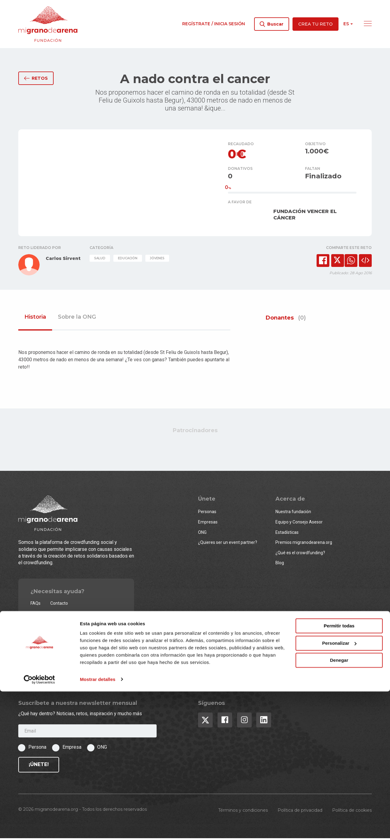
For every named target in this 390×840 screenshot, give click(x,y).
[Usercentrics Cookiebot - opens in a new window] (39, 828)
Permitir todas (339, 774)
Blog (279, 564)
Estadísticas (287, 533)
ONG (202, 533)
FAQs (35, 604)
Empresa (71, 749)
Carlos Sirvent (63, 260)
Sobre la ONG (77, 319)
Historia (35, 319)
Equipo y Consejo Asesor (299, 523)
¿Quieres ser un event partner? (227, 544)
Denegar (339, 809)
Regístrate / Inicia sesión (213, 23)
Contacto (59, 604)
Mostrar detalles (97, 828)
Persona (37, 749)
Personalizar (339, 791)
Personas (207, 513)
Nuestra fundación (293, 513)
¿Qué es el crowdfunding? (300, 554)
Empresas (208, 523)
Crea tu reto (315, 24)
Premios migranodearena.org (303, 544)
